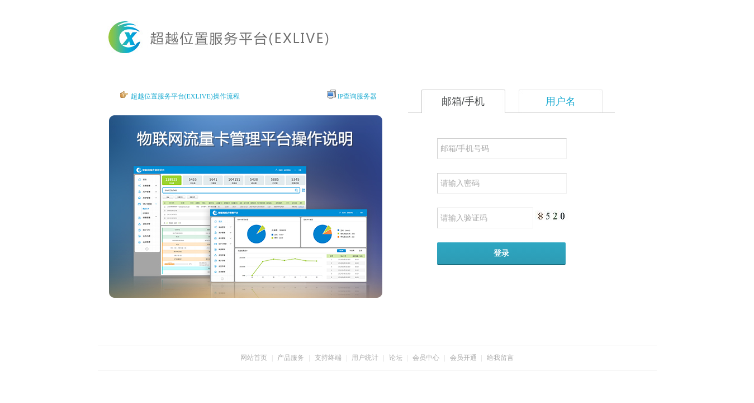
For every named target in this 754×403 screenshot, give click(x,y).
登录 (501, 253)
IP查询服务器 (357, 96)
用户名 (561, 101)
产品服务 (290, 358)
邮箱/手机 (463, 101)
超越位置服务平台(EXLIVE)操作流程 (185, 96)
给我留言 (500, 358)
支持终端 (328, 358)
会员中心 (425, 358)
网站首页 (253, 358)
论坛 (395, 358)
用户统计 (365, 358)
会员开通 (463, 358)
